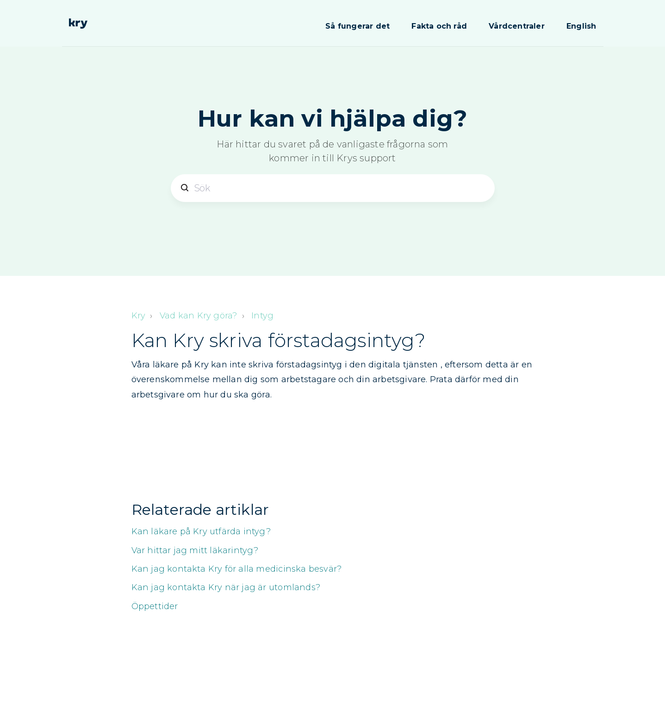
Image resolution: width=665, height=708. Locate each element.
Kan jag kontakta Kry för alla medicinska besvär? (236, 569)
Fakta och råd (439, 26)
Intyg (262, 316)
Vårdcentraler (517, 26)
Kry (138, 316)
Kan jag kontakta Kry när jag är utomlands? (225, 587)
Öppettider (154, 606)
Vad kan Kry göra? (198, 316)
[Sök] (333, 188)
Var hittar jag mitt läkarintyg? (195, 550)
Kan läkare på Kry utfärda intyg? (201, 531)
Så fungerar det (357, 26)
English (581, 26)
